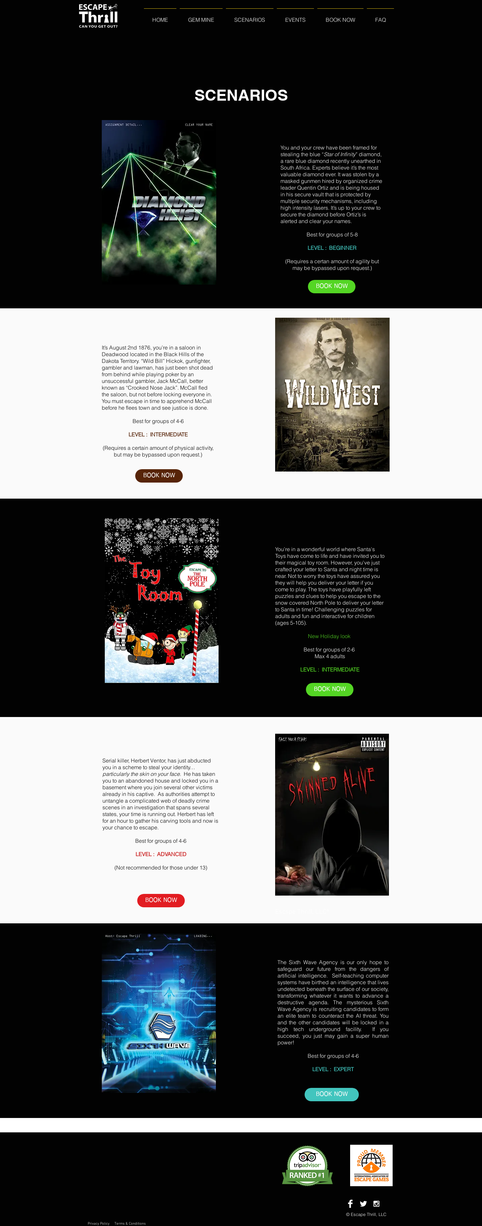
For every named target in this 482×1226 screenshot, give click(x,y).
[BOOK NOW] (331, 286)
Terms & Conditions (130, 1224)
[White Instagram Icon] (376, 1204)
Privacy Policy (98, 1224)
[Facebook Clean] (350, 1204)
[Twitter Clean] (363, 1204)
